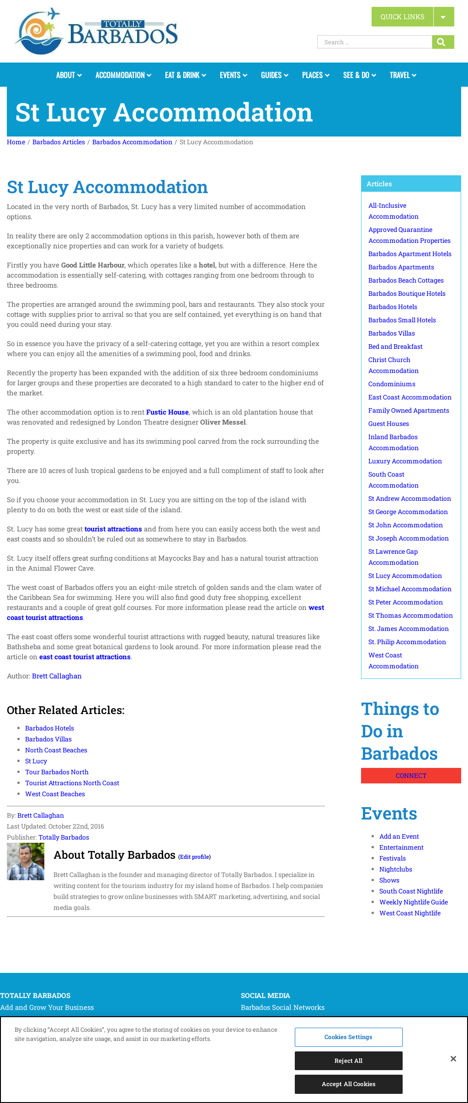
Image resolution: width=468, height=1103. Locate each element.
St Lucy (36, 760)
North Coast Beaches (56, 750)
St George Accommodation (408, 511)
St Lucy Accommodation (405, 575)
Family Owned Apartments (408, 410)
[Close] (453, 1060)
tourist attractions (113, 528)
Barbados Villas (48, 739)
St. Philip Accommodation (407, 641)
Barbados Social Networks (282, 1007)
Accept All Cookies (349, 1085)
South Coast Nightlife (411, 891)
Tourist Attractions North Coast (72, 782)
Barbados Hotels (49, 728)
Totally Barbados (63, 837)
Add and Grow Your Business (47, 1007)
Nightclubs (395, 869)
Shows (389, 880)
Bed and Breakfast (395, 346)
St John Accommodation (405, 524)
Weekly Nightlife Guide (413, 902)
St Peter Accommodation (405, 602)
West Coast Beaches (55, 793)
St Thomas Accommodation (410, 615)
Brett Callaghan (57, 675)
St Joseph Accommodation (408, 538)
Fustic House (167, 411)
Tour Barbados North (57, 771)
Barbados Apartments (401, 267)
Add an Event (399, 836)
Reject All (348, 1061)
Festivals (392, 858)
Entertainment (401, 847)
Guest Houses (388, 423)
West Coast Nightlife (410, 913)
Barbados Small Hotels (402, 319)
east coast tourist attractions (85, 656)
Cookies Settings (348, 1038)
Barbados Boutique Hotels (407, 293)
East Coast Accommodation (410, 397)
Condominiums (391, 383)
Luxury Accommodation (405, 461)
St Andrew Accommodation (409, 498)
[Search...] (443, 42)
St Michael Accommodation (410, 588)
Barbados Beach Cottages (406, 280)
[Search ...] (374, 41)
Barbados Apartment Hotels (410, 253)
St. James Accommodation (408, 628)
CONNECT (411, 775)
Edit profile (194, 856)
